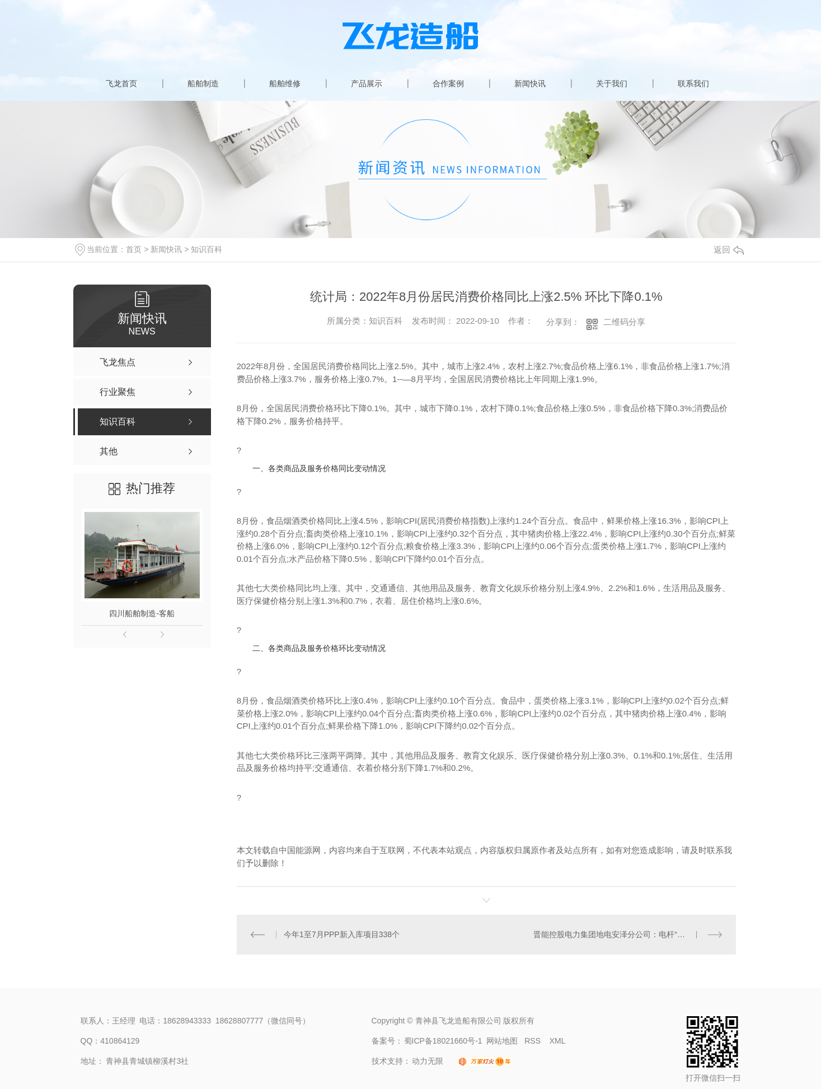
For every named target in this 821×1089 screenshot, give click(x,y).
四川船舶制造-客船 (142, 613)
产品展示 (366, 83)
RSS (533, 1040)
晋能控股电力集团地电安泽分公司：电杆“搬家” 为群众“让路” (627, 934)
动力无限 (427, 1061)
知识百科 (206, 249)
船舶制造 (203, 83)
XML (558, 1040)
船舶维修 (285, 83)
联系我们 (693, 83)
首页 (134, 249)
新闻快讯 (530, 83)
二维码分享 (624, 322)
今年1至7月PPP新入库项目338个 (342, 934)
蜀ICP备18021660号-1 (443, 1040)
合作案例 (448, 83)
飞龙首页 (121, 83)
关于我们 (611, 83)
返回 (729, 249)
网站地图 (502, 1040)
